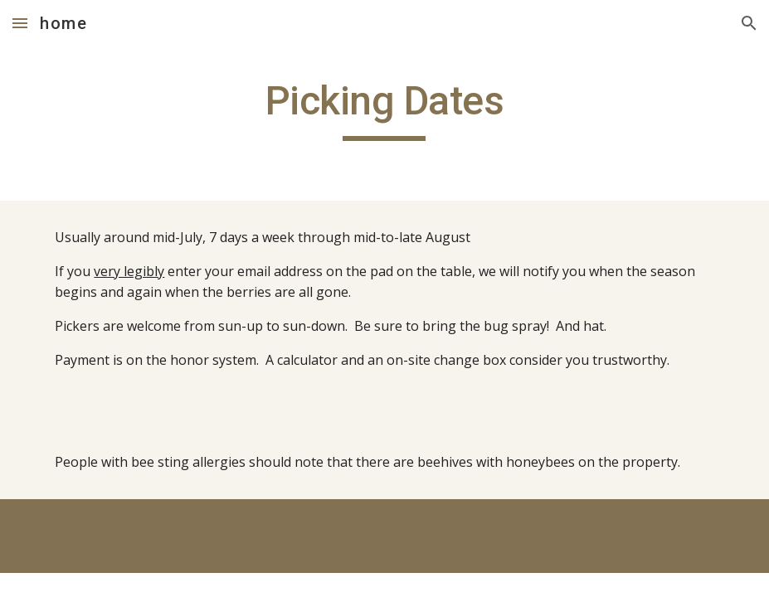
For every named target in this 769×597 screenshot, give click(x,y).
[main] (384, 109)
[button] (20, 23)
